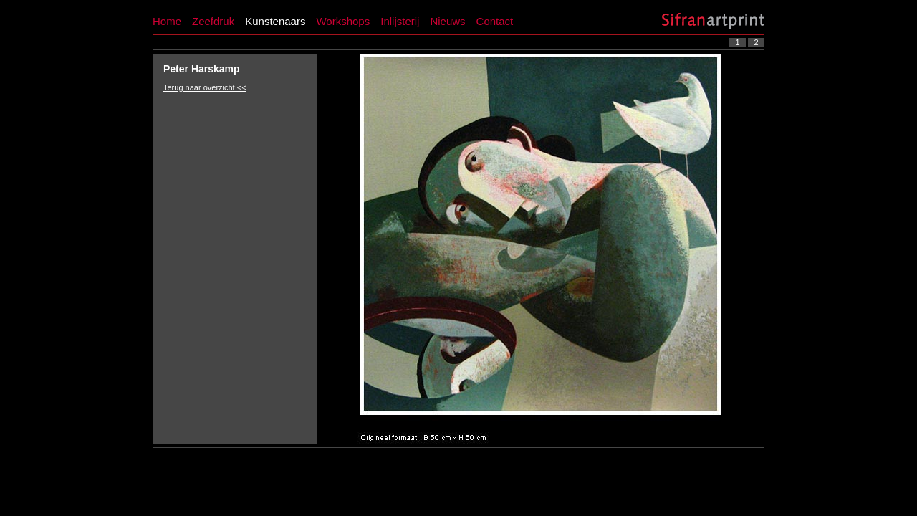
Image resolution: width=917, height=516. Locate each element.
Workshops (343, 21)
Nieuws (447, 21)
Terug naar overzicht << (204, 87)
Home (167, 21)
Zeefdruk (213, 21)
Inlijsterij (399, 21)
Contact (495, 21)
